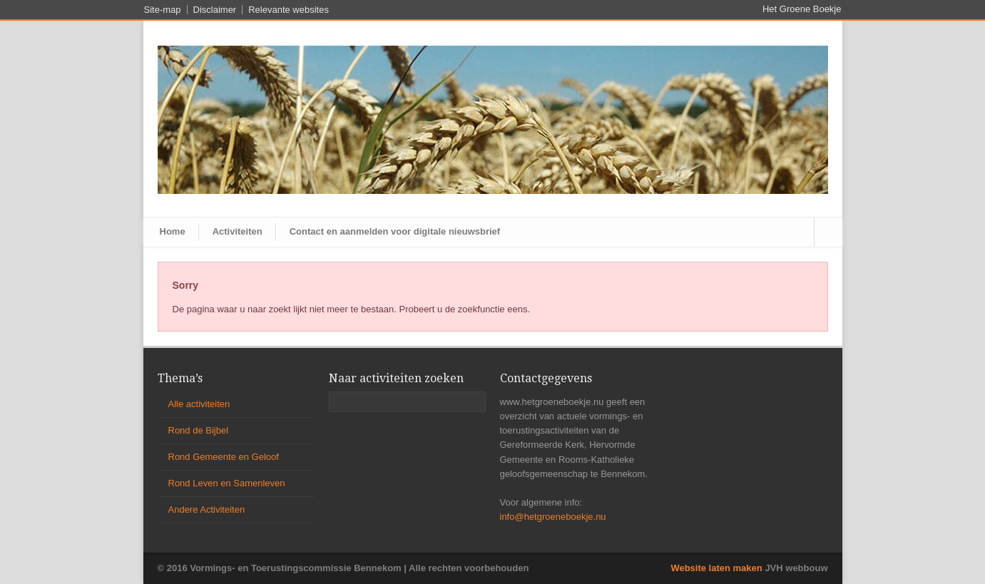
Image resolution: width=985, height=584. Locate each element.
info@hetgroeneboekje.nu (553, 516)
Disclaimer (215, 9)
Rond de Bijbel (198, 430)
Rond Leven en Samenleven (226, 483)
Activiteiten (237, 231)
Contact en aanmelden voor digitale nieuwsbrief (395, 231)
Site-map (162, 9)
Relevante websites (288, 9)
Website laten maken (716, 568)
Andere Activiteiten (206, 509)
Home (172, 231)
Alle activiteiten (199, 404)
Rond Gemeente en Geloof (223, 456)
